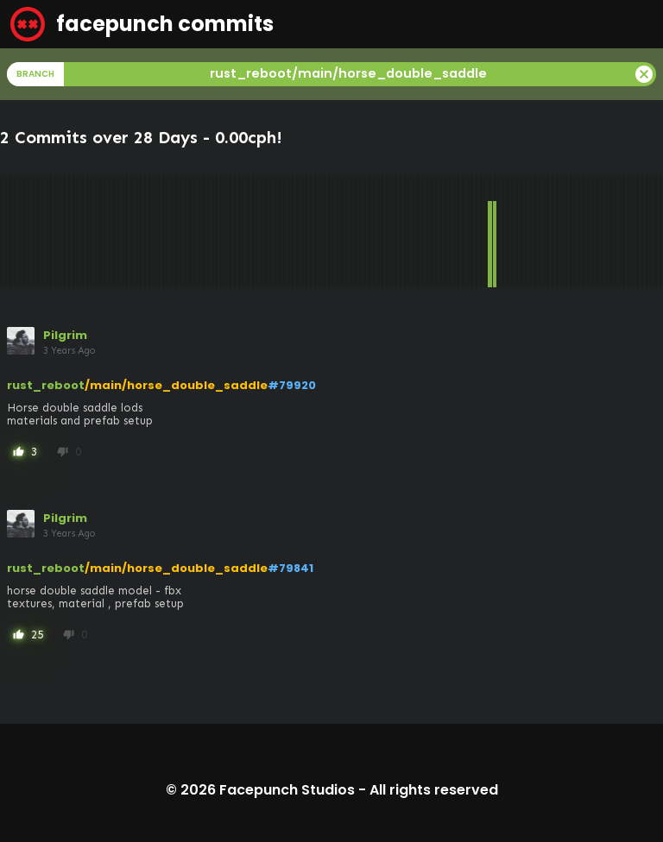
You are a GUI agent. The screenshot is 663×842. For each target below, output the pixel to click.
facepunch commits (142, 24)
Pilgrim (65, 335)
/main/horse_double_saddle (176, 385)
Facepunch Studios (287, 790)
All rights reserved (433, 790)
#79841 (290, 568)
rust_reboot (46, 385)
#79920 (292, 385)
